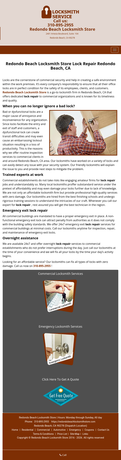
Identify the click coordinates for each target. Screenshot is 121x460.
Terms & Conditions (43, 434)
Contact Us (103, 429)
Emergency (75, 429)
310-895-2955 (60, 25)
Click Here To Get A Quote (60, 379)
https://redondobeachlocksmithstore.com (73, 421)
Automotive (59, 429)
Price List (62, 434)
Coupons (89, 429)
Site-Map (74, 434)
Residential (27, 429)
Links (85, 434)
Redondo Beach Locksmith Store (24, 92)
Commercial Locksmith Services (60, 274)
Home (15, 429)
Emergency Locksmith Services (60, 326)
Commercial (43, 429)
